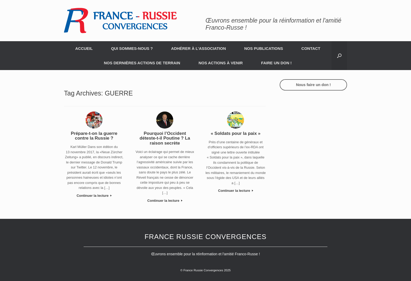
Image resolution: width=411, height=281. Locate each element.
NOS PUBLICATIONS (263, 48)
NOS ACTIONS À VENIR (220, 63)
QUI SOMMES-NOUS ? (132, 48)
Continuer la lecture (94, 196)
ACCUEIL (84, 48)
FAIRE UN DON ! (276, 63)
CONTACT (310, 48)
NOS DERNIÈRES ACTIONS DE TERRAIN (142, 63)
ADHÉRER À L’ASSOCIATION (198, 48)
